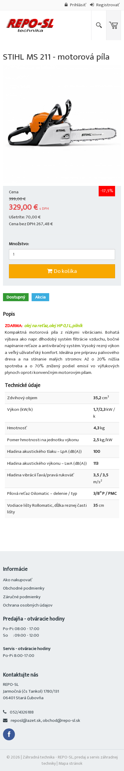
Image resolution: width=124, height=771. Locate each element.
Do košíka (62, 271)
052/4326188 (22, 712)
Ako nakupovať (17, 580)
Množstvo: (19, 244)
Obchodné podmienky (23, 588)
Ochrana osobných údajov (27, 605)
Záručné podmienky (22, 597)
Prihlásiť (75, 5)
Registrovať (105, 5)
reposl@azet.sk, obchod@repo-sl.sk (45, 720)
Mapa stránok (70, 763)
